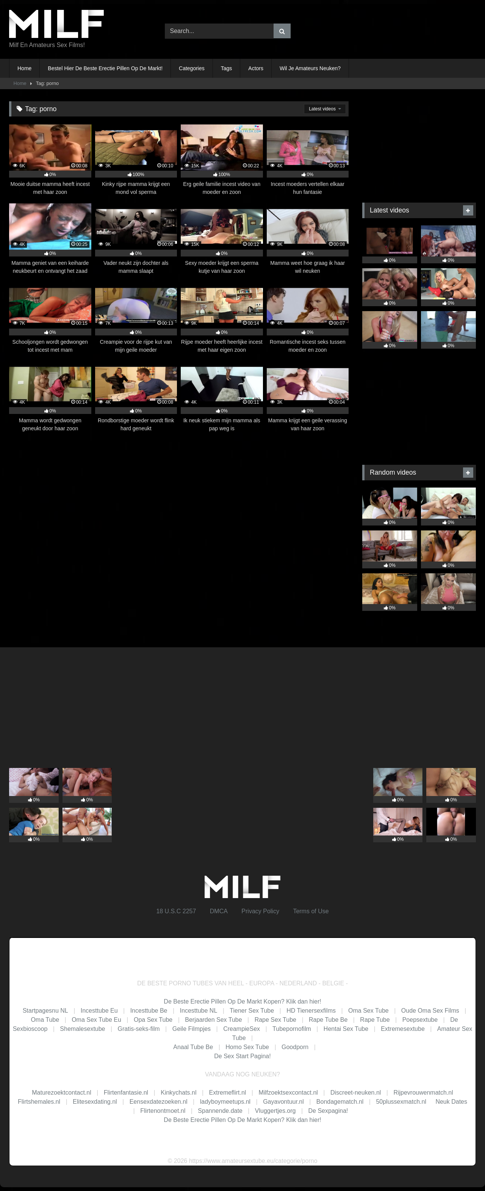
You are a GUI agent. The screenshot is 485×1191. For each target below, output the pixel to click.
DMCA (219, 911)
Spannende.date (220, 1111)
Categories (192, 68)
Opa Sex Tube (153, 1019)
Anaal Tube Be (193, 1047)
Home (24, 68)
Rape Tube (375, 1019)
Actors (255, 68)
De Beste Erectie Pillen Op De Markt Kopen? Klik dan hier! (242, 1001)
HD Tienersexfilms (311, 1010)
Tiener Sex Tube (252, 1010)
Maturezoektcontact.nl (61, 1092)
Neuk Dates (451, 1101)
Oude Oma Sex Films (430, 1010)
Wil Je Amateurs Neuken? (310, 68)
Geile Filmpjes (191, 1029)
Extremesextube (403, 1029)
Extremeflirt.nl (227, 1092)
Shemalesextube (82, 1029)
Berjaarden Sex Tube (213, 1019)
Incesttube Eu (99, 1010)
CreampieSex (241, 1029)
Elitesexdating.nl (95, 1101)
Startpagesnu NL (45, 1010)
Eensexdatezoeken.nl (159, 1101)
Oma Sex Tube (368, 1010)
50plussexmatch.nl (401, 1101)
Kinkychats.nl (178, 1092)
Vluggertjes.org (275, 1111)
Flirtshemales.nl (39, 1101)
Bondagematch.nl (340, 1101)
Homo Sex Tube (247, 1047)
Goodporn (295, 1047)
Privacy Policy (260, 911)
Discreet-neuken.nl (355, 1092)
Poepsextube (420, 1019)
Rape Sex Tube (275, 1019)
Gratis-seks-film (139, 1029)
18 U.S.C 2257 (176, 911)
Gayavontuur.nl (283, 1101)
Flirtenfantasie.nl (126, 1092)
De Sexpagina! (328, 1111)
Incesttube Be (148, 1010)
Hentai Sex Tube (346, 1029)
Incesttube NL (198, 1010)
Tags (226, 68)
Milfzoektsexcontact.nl (288, 1092)
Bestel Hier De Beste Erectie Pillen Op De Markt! (105, 68)
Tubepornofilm (291, 1029)
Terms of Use (311, 911)
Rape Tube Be (328, 1019)
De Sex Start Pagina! (242, 1056)
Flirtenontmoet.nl (162, 1111)
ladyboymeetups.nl (225, 1101)
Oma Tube (45, 1019)
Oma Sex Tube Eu (96, 1019)
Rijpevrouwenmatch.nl (423, 1092)
